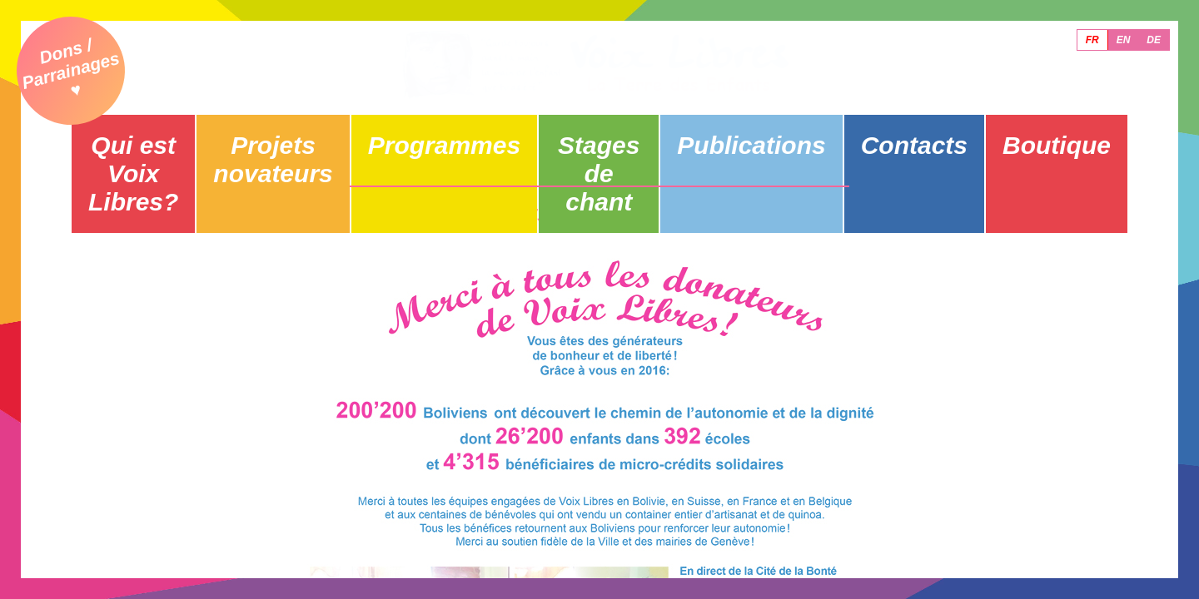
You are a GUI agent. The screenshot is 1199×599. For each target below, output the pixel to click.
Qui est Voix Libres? (146, 130)
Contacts (901, 130)
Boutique (1053, 130)
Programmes (449, 130)
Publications (750, 130)
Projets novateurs (297, 130)
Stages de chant (600, 130)
